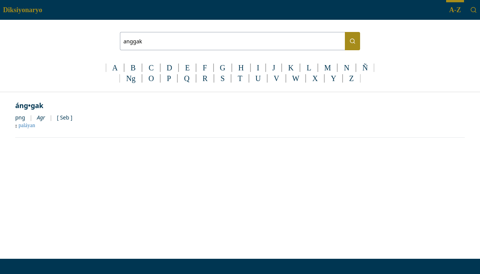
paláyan (27, 125)
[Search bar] (232, 41)
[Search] (473, 9)
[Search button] (352, 41)
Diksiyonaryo (22, 10)
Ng (130, 78)
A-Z (455, 10)
